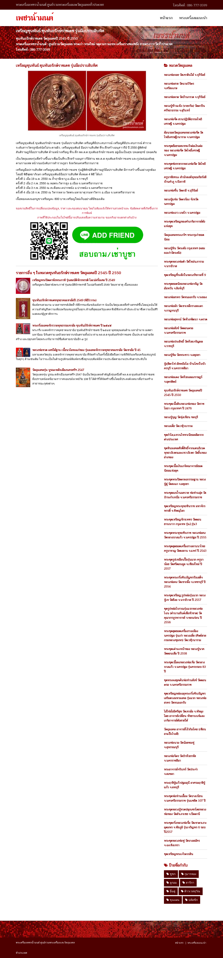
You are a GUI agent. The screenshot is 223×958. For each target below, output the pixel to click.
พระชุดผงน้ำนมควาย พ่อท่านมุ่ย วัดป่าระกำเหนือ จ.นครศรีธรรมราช (185, 495)
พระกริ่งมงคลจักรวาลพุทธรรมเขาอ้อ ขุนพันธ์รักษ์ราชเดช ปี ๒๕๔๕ (72, 325)
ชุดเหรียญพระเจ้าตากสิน (178, 854)
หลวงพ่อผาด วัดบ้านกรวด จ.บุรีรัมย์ (184, 97)
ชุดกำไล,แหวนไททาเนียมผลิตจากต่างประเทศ (184, 437)
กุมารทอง (188, 874)
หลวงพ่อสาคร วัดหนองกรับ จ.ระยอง (185, 297)
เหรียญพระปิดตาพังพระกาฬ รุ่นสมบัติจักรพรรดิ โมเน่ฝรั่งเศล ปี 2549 (73, 280)
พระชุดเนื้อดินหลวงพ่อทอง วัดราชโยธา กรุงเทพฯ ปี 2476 (184, 406)
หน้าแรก (166, 18)
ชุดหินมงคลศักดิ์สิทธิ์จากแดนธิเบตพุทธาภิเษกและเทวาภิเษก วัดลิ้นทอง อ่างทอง (185, 453)
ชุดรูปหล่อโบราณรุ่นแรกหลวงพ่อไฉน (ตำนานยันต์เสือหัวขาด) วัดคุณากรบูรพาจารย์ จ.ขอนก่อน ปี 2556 (183, 615)
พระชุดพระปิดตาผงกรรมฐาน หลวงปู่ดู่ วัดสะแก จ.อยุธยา (185, 481)
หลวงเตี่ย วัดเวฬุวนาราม (178, 426)
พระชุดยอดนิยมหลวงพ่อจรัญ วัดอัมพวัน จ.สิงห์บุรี (183, 286)
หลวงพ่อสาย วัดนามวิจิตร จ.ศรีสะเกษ (179, 86)
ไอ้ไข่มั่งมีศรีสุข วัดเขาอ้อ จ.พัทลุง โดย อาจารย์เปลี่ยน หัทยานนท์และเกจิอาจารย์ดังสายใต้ (184, 716)
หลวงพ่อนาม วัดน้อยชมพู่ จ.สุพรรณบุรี (179, 745)
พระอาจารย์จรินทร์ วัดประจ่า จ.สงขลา (181, 771)
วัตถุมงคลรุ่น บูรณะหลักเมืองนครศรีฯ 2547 (58, 369)
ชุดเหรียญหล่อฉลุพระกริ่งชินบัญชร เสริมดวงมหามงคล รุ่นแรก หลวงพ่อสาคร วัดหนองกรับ (185, 698)
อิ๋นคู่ (170, 891)
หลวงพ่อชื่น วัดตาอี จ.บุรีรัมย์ (181, 190)
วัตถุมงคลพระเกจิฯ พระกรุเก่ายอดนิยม (184, 237)
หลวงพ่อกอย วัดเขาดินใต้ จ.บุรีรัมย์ (184, 74)
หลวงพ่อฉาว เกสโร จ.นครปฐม (182, 212)
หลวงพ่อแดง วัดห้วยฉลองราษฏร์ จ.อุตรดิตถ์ (183, 379)
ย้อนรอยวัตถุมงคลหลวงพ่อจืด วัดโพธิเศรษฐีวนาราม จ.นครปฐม (183, 135)
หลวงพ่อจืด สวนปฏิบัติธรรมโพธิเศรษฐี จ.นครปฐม (183, 121)
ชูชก (170, 874)
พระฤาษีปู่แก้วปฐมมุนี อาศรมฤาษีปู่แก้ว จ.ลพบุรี (184, 785)
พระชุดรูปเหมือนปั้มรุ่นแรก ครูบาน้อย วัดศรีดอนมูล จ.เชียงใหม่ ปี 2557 (183, 564)
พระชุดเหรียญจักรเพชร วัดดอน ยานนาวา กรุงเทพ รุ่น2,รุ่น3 (182, 521)
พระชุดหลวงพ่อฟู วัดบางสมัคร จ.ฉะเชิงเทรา (182, 843)
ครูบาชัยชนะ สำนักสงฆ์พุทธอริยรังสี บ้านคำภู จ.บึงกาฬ (185, 179)
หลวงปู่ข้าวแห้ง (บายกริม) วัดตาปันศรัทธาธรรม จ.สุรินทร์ (184, 108)
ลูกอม (171, 882)
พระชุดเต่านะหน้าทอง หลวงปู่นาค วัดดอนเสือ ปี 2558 (184, 651)
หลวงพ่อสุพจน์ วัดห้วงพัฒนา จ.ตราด (185, 319)
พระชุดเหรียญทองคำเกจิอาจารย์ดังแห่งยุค (184, 224)
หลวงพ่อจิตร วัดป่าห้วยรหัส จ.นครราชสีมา (180, 758)
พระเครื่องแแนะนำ (193, 18)
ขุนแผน (172, 899)
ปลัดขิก (191, 899)
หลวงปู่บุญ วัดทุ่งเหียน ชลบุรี (181, 417)
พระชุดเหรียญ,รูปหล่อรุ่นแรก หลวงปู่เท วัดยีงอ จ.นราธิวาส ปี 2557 (185, 597)
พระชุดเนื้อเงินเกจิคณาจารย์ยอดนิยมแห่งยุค (183, 468)
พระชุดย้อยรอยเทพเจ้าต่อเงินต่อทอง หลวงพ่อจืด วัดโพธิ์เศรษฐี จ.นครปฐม (183, 150)
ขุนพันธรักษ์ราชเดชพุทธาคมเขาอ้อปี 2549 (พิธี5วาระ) (64, 300)
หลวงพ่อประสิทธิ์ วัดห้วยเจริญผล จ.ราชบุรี (183, 344)
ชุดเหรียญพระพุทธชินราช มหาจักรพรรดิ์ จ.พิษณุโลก (184, 508)
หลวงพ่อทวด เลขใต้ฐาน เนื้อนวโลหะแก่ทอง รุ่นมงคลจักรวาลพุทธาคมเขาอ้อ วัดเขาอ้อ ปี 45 (86, 349)
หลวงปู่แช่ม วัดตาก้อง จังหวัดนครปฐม (181, 201)
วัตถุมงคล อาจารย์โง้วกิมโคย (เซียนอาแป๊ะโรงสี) (185, 731)
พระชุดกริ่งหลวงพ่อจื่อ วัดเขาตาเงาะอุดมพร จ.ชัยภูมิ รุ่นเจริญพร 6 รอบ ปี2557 (185, 827)
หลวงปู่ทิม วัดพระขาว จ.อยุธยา (182, 354)
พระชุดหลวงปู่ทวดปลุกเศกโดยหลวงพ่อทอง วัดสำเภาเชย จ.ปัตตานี (185, 811)
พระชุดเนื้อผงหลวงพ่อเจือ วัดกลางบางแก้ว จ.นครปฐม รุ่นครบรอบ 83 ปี (185, 667)
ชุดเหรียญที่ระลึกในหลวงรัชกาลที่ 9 (185, 274)
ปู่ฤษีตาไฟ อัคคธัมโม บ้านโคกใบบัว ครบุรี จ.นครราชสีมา (185, 366)
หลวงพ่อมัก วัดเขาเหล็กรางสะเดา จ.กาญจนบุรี (183, 308)
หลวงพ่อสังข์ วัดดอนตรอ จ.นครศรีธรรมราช (178, 330)
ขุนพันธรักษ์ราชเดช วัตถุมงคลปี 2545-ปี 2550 (183, 392)
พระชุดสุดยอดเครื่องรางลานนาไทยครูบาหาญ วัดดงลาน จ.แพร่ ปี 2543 (185, 548)
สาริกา (188, 882)
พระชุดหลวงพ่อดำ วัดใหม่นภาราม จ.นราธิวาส (184, 264)
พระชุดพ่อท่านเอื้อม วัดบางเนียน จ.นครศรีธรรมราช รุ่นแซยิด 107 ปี (185, 798)
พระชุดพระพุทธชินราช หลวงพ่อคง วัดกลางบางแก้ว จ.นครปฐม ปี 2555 (185, 535)
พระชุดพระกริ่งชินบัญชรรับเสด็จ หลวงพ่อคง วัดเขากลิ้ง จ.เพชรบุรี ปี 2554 (185, 582)
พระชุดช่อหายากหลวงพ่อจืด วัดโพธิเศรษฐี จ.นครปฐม (185, 166)
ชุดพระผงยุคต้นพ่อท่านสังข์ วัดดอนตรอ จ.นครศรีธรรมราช (185, 682)
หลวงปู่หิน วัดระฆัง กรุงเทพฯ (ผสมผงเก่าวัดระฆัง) (184, 250)
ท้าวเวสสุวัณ (190, 891)
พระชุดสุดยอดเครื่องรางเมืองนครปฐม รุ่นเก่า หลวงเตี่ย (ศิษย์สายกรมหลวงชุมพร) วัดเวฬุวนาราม (185, 636)
